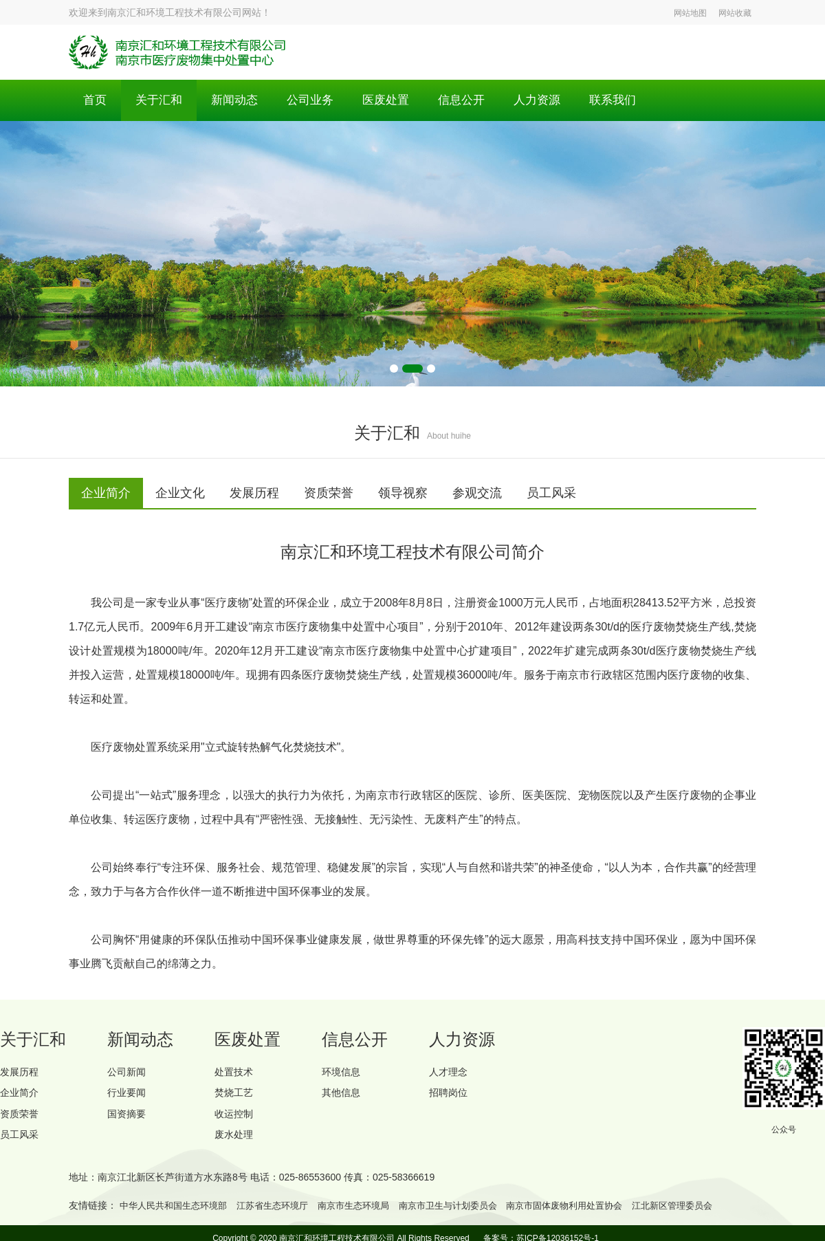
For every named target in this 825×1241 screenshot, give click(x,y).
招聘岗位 (451, 1097)
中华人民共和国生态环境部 (177, 1214)
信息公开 (475, 100)
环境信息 (344, 1073)
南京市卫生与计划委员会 (471, 1214)
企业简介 (22, 1097)
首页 (95, 100)
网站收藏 (734, 13)
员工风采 (22, 1144)
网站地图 (690, 13)
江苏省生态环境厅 (283, 1214)
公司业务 (318, 100)
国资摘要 (129, 1120)
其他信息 (344, 1097)
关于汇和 (161, 100)
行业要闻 (129, 1097)
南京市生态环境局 (369, 1214)
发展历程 (22, 1073)
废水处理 (236, 1144)
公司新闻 (129, 1073)
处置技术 (236, 1073)
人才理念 (451, 1073)
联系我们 (632, 100)
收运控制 (236, 1120)
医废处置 (396, 100)
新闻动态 (240, 100)
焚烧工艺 (236, 1097)
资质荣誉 (22, 1120)
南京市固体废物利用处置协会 (595, 1214)
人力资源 (553, 100)
